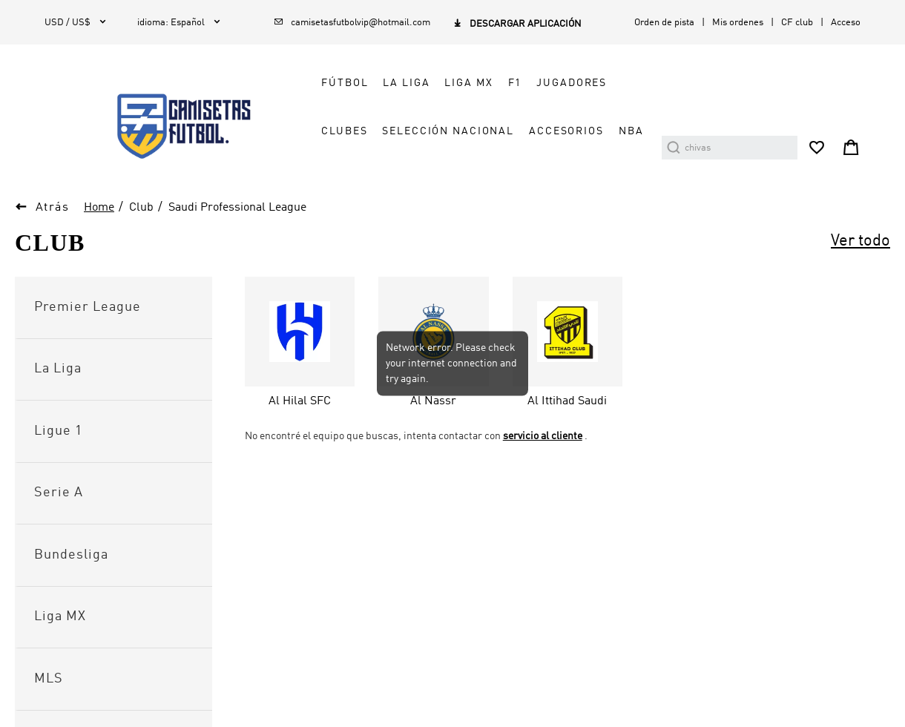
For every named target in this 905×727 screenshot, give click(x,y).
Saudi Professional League (237, 208)
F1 (515, 83)
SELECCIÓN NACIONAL (448, 131)
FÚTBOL (344, 83)
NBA (631, 131)
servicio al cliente (542, 436)
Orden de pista (664, 22)
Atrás (53, 208)
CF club (797, 22)
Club (141, 208)
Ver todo (860, 241)
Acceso (845, 22)
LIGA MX (468, 83)
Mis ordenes (737, 22)
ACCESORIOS (566, 131)
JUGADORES (571, 83)
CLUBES (344, 131)
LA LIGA (406, 83)
